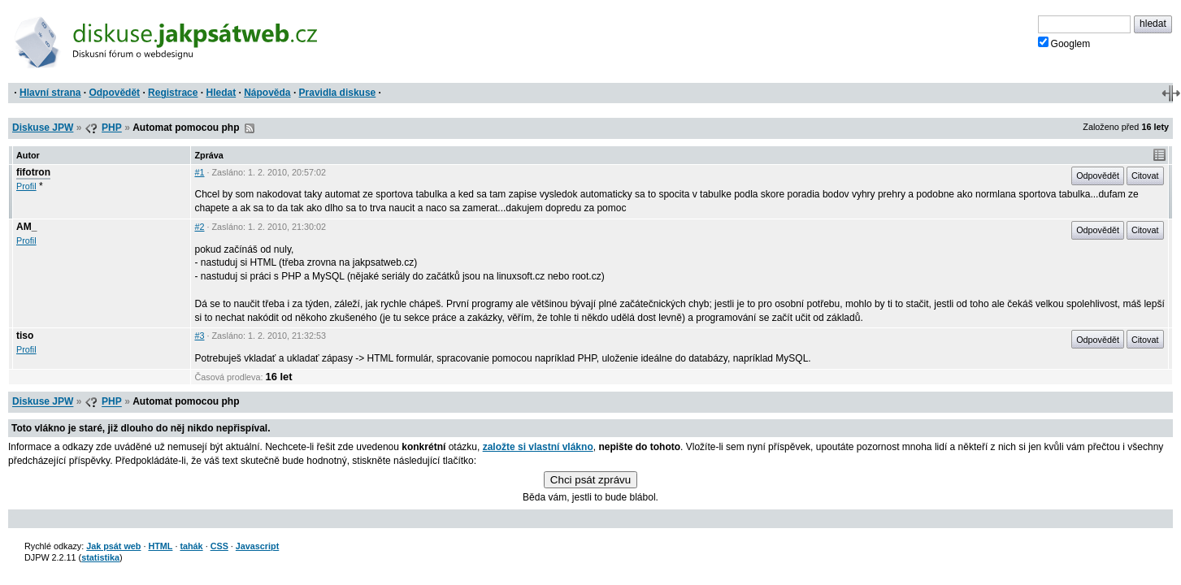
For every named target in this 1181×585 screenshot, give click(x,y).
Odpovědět (114, 92)
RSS (249, 128)
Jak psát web (113, 546)
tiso (24, 335)
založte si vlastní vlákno (538, 447)
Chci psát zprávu (590, 480)
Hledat (221, 92)
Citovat (1145, 175)
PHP (112, 127)
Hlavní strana (50, 92)
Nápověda (267, 92)
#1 (199, 172)
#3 (199, 335)
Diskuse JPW (42, 127)
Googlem (1064, 43)
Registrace (173, 92)
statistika (100, 557)
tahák (191, 546)
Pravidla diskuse (337, 92)
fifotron (33, 172)
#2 (199, 227)
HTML (160, 546)
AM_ (26, 226)
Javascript (257, 546)
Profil (26, 186)
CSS (219, 546)
